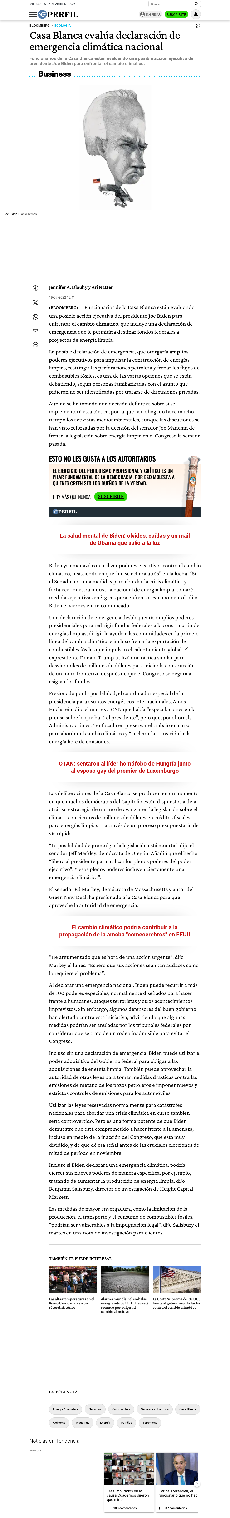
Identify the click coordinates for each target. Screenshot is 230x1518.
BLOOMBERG (39, 26)
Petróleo (126, 1422)
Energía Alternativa (65, 1409)
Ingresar (153, 14)
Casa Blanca (187, 1409)
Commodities (121, 1409)
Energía (105, 1422)
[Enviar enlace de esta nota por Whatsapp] (35, 317)
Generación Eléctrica (155, 1409)
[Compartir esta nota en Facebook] (35, 288)
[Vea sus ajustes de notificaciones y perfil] (196, 14)
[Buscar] (173, 4)
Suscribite (176, 14)
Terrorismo (150, 1422)
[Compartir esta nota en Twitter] (35, 302)
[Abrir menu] (33, 15)
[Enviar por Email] (35, 331)
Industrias (82, 1422)
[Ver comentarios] (197, 26)
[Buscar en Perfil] (196, 4)
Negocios (95, 1409)
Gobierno (59, 1422)
